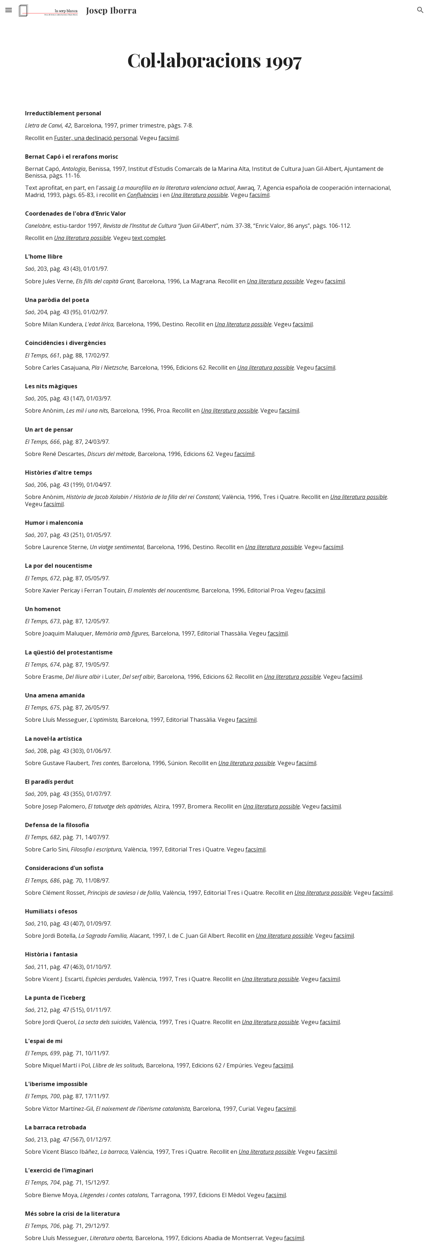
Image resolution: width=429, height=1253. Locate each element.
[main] (214, 59)
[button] (8, 10)
